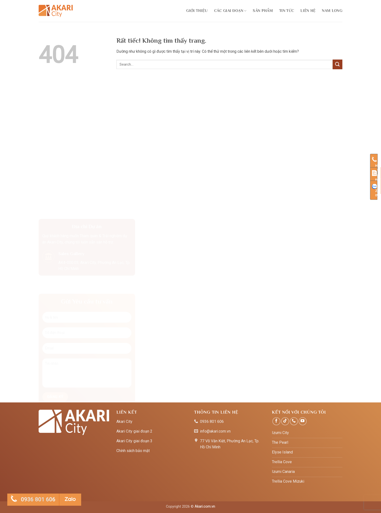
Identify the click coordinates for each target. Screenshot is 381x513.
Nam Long (332, 11)
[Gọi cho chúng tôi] (294, 421)
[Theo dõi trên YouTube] (303, 421)
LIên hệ (308, 11)
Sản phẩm (263, 11)
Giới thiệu (197, 11)
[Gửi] (337, 64)
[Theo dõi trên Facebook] (276, 421)
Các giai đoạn (230, 11)
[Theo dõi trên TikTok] (285, 421)
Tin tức (286, 11)
